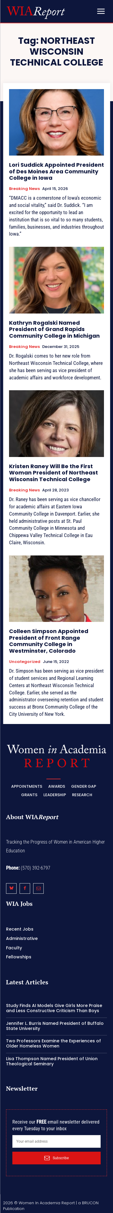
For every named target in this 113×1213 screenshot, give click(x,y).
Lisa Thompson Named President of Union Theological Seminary (52, 1061)
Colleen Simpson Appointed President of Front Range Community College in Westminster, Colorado (48, 641)
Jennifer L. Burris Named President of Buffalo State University (55, 1025)
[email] (56, 1141)
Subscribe (56, 1158)
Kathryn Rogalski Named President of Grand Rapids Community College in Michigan (54, 329)
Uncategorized (24, 661)
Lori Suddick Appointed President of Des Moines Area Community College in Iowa (56, 171)
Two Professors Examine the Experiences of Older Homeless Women (53, 1043)
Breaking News (24, 188)
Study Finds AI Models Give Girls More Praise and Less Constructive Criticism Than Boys (54, 1008)
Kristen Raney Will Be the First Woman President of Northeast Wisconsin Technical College (53, 472)
